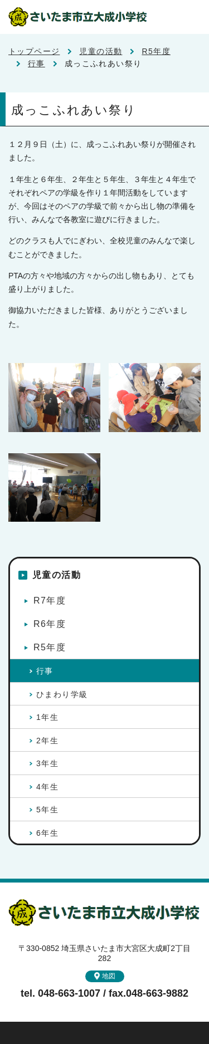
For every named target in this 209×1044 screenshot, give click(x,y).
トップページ (34, 51)
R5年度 (156, 51)
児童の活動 (100, 51)
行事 (36, 63)
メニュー (192, 16)
